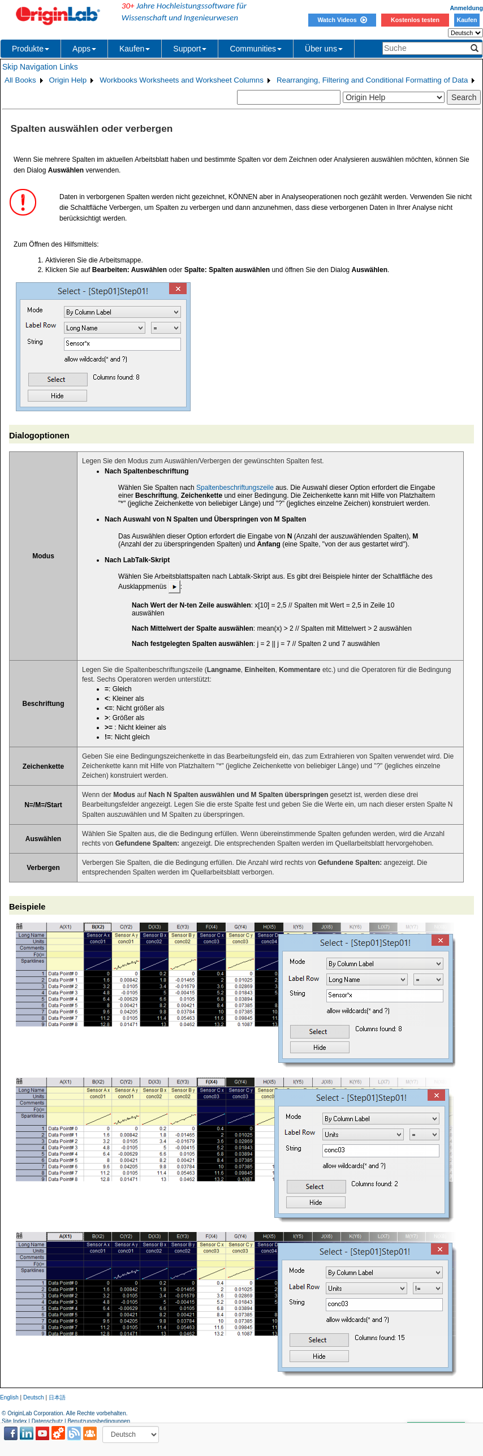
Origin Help (68, 80)
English (9, 1397)
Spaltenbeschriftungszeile (235, 488)
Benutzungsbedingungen (98, 1421)
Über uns (324, 48)
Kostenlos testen (415, 19)
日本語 (57, 1397)
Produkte (30, 48)
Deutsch (33, 1397)
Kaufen (466, 19)
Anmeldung (466, 8)
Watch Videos (341, 19)
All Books (20, 80)
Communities (256, 48)
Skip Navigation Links (40, 66)
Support (189, 48)
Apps (84, 48)
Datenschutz (47, 1421)
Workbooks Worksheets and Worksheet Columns (182, 80)
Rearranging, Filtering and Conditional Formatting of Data (372, 80)
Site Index (14, 1421)
